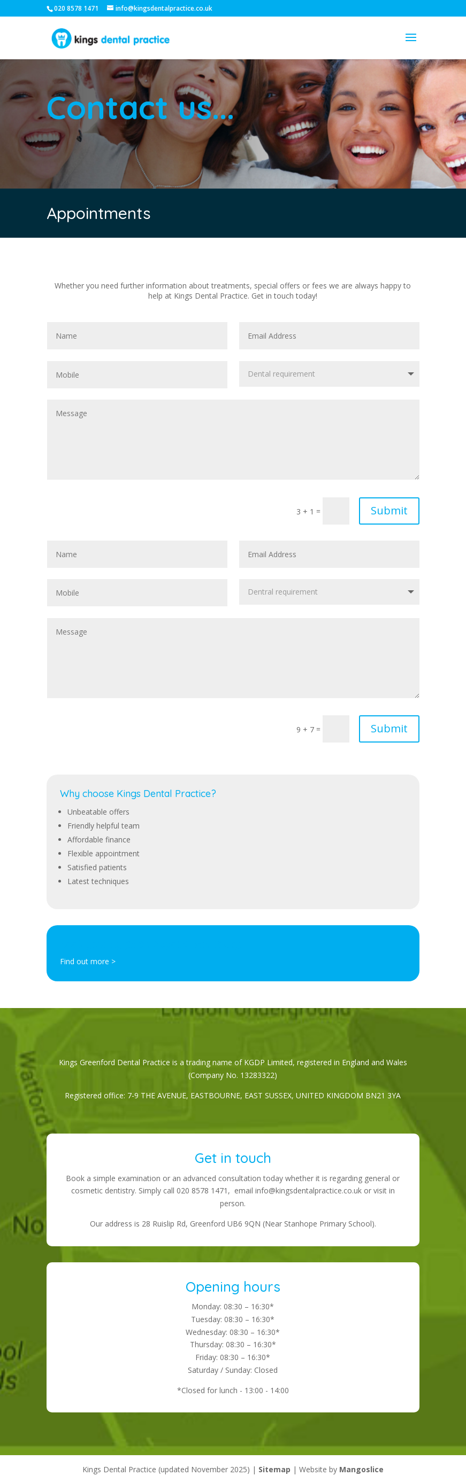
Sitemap (274, 1469)
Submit (389, 510)
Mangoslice (361, 1469)
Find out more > (88, 961)
